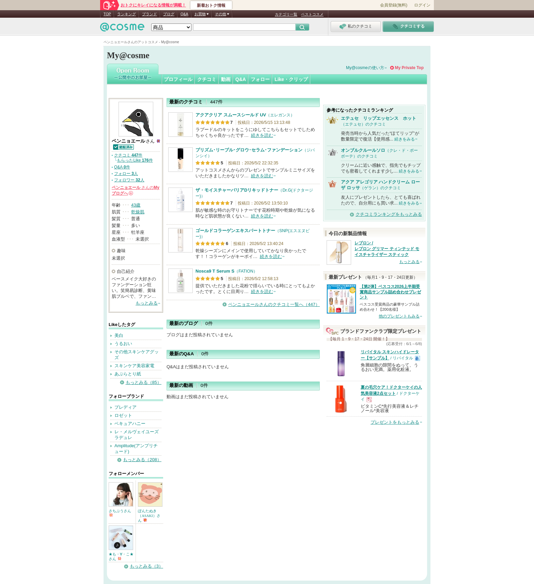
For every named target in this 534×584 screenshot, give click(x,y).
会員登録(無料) (393, 5)
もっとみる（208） (142, 459)
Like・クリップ (291, 79)
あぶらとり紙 (127, 373)
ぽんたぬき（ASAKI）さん (149, 515)
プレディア (125, 407)
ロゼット (123, 415)
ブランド (149, 14)
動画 (226, 79)
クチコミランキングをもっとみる (389, 214)
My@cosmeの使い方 (365, 67)
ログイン (422, 5)
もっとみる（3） (146, 566)
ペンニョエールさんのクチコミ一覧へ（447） (274, 304)
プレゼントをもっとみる (395, 422)
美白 (118, 335)
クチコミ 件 (128, 155)
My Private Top (409, 67)
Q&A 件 (122, 167)
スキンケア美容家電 (134, 365)
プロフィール (178, 79)
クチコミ (206, 79)
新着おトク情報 (211, 5)
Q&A (184, 14)
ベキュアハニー (129, 423)
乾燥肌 (137, 211)
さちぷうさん (120, 513)
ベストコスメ (312, 14)
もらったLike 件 (135, 160)
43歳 (135, 205)
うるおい (123, 343)
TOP (107, 14)
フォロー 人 (126, 173)
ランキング (126, 14)
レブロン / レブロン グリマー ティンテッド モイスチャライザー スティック (387, 249)
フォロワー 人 (129, 180)
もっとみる (147, 303)
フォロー (260, 79)
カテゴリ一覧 (286, 14)
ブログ (168, 14)
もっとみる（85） (143, 382)
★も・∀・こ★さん (121, 556)
